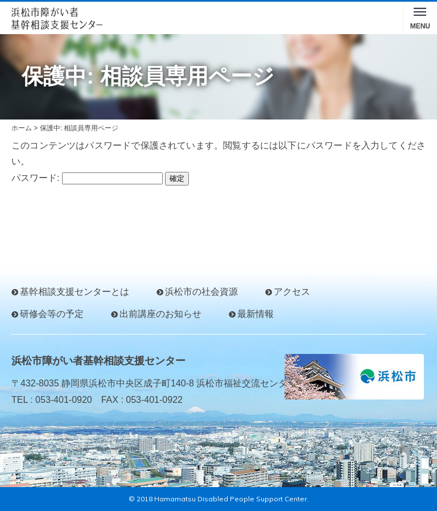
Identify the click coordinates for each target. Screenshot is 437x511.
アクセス (292, 291)
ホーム (21, 128)
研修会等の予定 (52, 314)
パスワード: (87, 178)
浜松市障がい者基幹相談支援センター (98, 360)
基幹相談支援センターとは (74, 291)
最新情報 (255, 314)
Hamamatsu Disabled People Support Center (230, 498)
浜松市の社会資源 (201, 291)
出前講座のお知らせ (160, 314)
